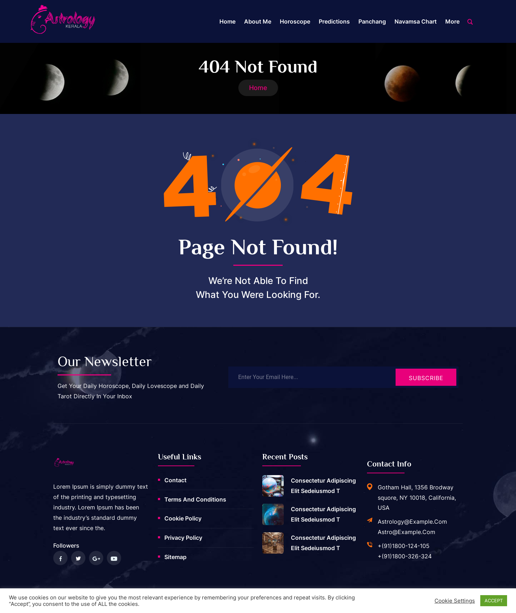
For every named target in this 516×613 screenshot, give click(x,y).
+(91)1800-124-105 (404, 545)
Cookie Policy (183, 518)
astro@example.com (406, 531)
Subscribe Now (426, 380)
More (452, 21)
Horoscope (295, 21)
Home (227, 21)
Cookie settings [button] (455, 601)
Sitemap (175, 556)
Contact (175, 480)
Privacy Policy (183, 537)
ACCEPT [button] (494, 600)
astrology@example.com (412, 521)
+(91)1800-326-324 (405, 556)
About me (257, 21)
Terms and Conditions (195, 499)
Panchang (372, 21)
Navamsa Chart (416, 21)
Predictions (334, 21)
